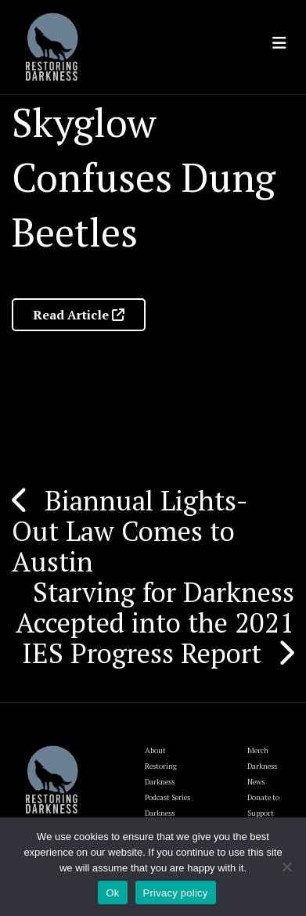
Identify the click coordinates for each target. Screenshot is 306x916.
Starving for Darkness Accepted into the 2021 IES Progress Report (155, 622)
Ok (112, 893)
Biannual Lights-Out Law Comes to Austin (130, 530)
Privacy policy (175, 893)
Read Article (78, 314)
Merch (257, 750)
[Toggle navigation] (279, 43)
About (155, 750)
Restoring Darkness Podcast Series (167, 781)
